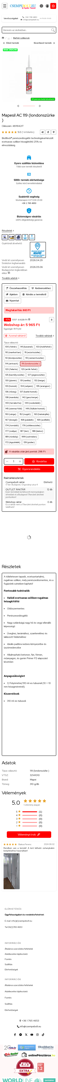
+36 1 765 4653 (31, 17)
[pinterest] (53, 132)
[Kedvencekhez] (41, 288)
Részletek (8, 230)
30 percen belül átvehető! (42, 99)
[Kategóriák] (5, 6)
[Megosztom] (42, 132)
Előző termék (11, 43)
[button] (12, 871)
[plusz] (20, 461)
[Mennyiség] (13, 461)
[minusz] (7, 461)
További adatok (10, 278)
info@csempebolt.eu (31, 20)
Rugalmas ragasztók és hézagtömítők (9, 38)
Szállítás (8, 964)
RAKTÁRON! (10, 50)
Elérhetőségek (11, 969)
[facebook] (48, 132)
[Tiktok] (43, 1034)
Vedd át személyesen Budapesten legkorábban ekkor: (14, 269)
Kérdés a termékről (34, 294)
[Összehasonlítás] (16, 288)
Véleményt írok (29, 834)
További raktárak (45, 335)
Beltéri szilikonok (21, 38)
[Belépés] (47, 6)
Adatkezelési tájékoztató (16, 954)
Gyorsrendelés (29, 469)
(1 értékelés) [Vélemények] (28, 132)
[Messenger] (20, 1034)
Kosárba (39, 461)
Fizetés (8, 959)
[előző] (18, 106)
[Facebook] (15, 1034)
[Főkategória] (3, 38)
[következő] (39, 106)
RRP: (21, 319)
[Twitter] (26, 1034)
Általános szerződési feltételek (19, 948)
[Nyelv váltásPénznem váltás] (41, 6)
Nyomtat (12, 300)
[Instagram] (37, 1034)
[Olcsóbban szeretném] (51, 319)
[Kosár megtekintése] (53, 6)
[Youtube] (32, 1034)
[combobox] (29, 30)
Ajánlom (12, 294)
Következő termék (44, 43)
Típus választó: (11, 343)
